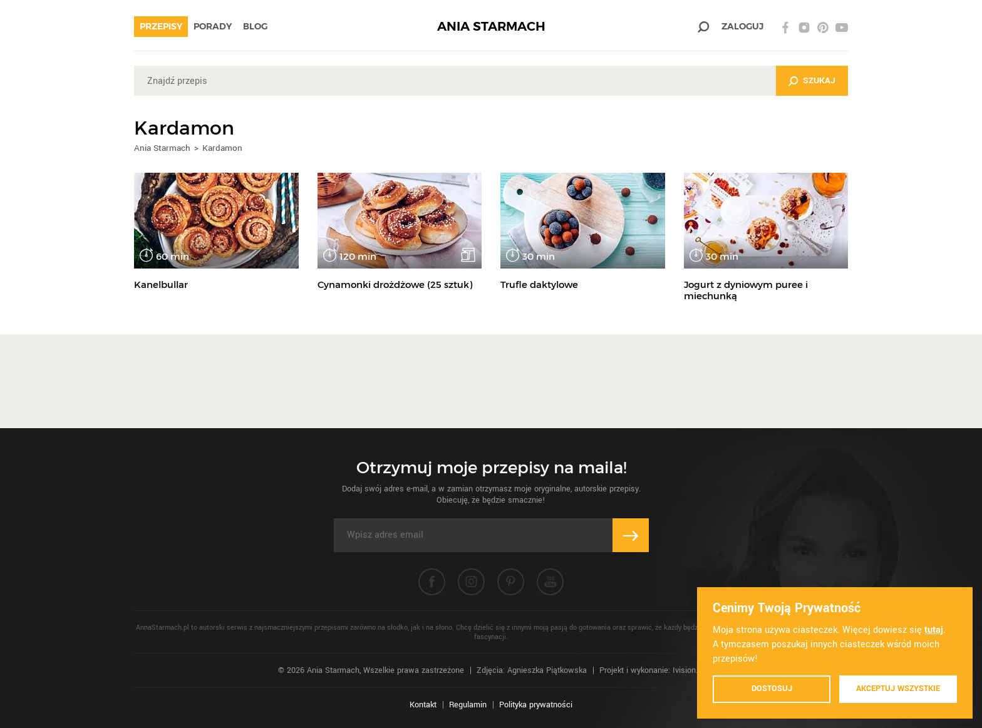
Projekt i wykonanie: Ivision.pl (651, 670)
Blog (255, 26)
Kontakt (423, 704)
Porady (213, 26)
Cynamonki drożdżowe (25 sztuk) (395, 284)
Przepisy (161, 26)
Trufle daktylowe (539, 284)
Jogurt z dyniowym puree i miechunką (746, 290)
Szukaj (819, 80)
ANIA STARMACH (491, 26)
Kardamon (222, 148)
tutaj (933, 630)
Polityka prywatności (535, 704)
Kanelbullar (161, 284)
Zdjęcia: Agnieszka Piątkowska (532, 670)
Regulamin (468, 704)
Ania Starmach (162, 148)
